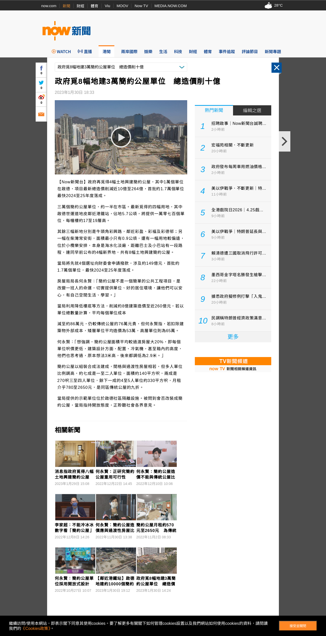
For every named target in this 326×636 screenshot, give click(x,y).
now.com (48, 6)
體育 (94, 6)
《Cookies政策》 (35, 628)
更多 (233, 337)
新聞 (66, 6)
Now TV (141, 6)
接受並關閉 (298, 626)
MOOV (122, 6)
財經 (80, 6)
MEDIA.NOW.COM (171, 6)
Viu (107, 6)
